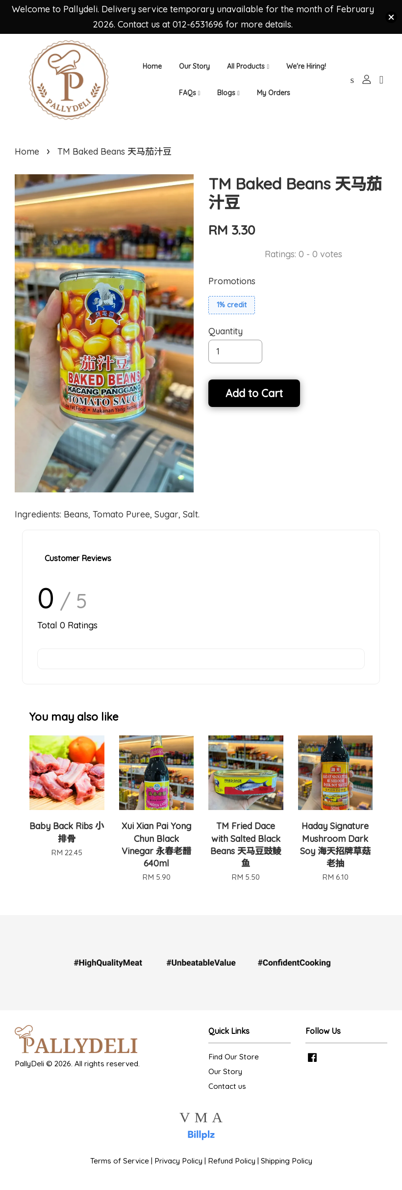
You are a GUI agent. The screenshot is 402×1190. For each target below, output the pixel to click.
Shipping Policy (286, 1168)
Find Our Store (233, 1064)
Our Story (194, 69)
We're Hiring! (306, 69)
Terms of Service (119, 1168)
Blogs (228, 95)
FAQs (190, 95)
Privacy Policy (178, 1168)
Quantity (225, 339)
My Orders (273, 95)
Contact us (227, 1094)
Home (152, 69)
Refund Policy (231, 1168)
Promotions (231, 289)
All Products (248, 69)
